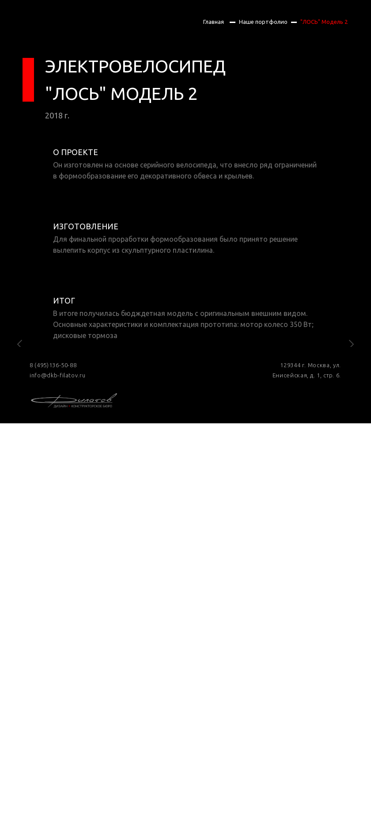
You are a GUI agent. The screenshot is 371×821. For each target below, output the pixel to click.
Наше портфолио (263, 22)
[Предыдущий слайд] (20, 406)
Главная (213, 22)
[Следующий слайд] (351, 406)
